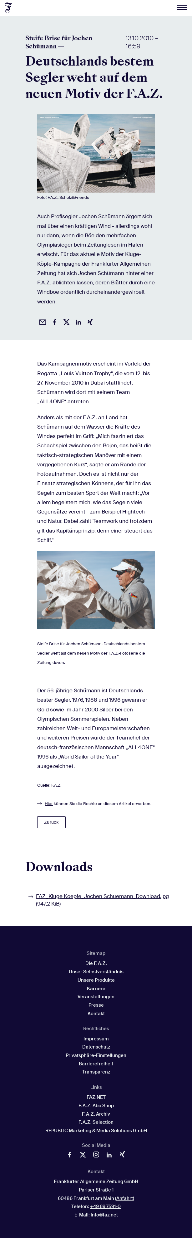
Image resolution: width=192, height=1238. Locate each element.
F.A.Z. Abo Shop (96, 1106)
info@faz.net (104, 1215)
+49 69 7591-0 (105, 1206)
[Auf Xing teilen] (89, 321)
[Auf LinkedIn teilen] (77, 321)
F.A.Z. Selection (96, 1122)
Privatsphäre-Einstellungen (96, 1055)
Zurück (51, 822)
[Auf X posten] (65, 321)
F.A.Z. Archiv (96, 1114)
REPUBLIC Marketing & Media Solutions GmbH (96, 1130)
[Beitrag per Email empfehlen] (41, 321)
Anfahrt (124, 1198)
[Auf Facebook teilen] (53, 321)
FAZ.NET (96, 1097)
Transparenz (96, 1072)
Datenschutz (96, 1047)
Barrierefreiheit (96, 1064)
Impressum (96, 1039)
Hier (49, 803)
